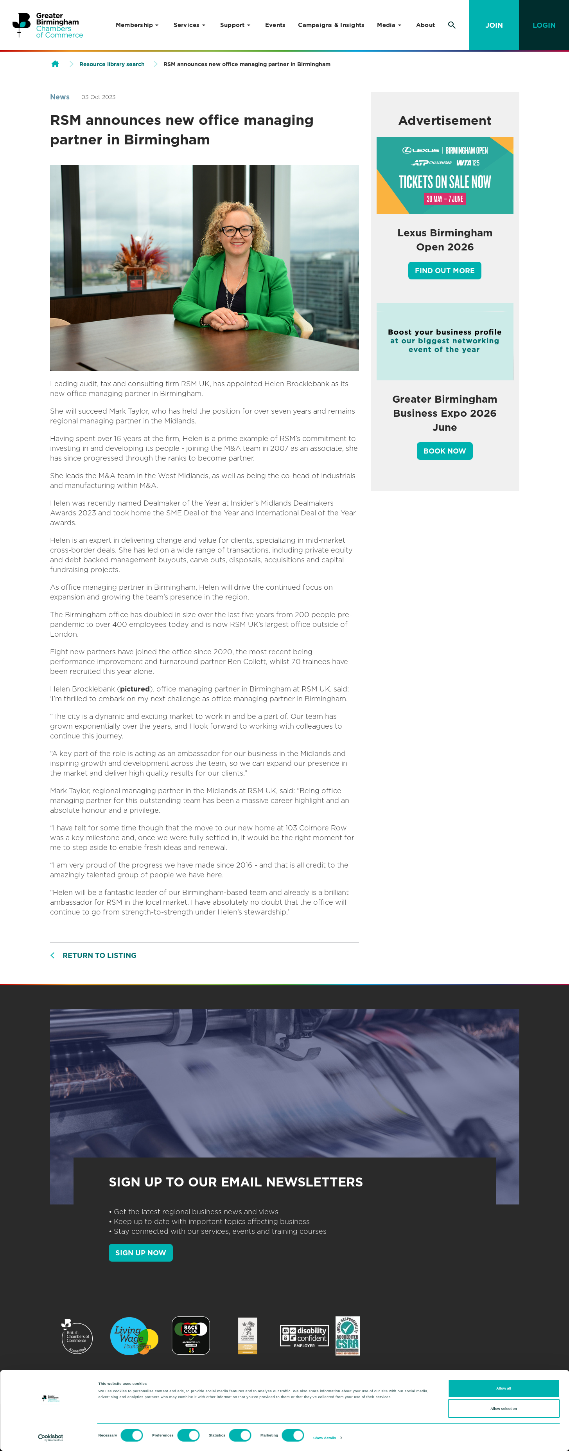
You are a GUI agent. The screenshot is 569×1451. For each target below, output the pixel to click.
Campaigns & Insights (331, 25)
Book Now (445, 451)
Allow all (503, 1388)
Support (232, 25)
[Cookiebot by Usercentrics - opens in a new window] (50, 1438)
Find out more (445, 270)
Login (544, 25)
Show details (324, 1438)
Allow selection (503, 1409)
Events (275, 25)
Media (386, 25)
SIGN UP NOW (140, 1253)
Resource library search (112, 64)
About (425, 25)
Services (187, 25)
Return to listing (99, 955)
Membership (134, 25)
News (60, 97)
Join (494, 25)
